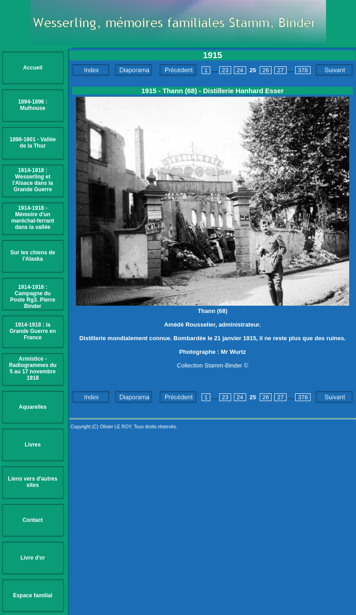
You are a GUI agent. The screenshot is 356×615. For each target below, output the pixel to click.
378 (303, 70)
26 (265, 70)
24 (240, 70)
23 (225, 70)
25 (253, 70)
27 (280, 70)
